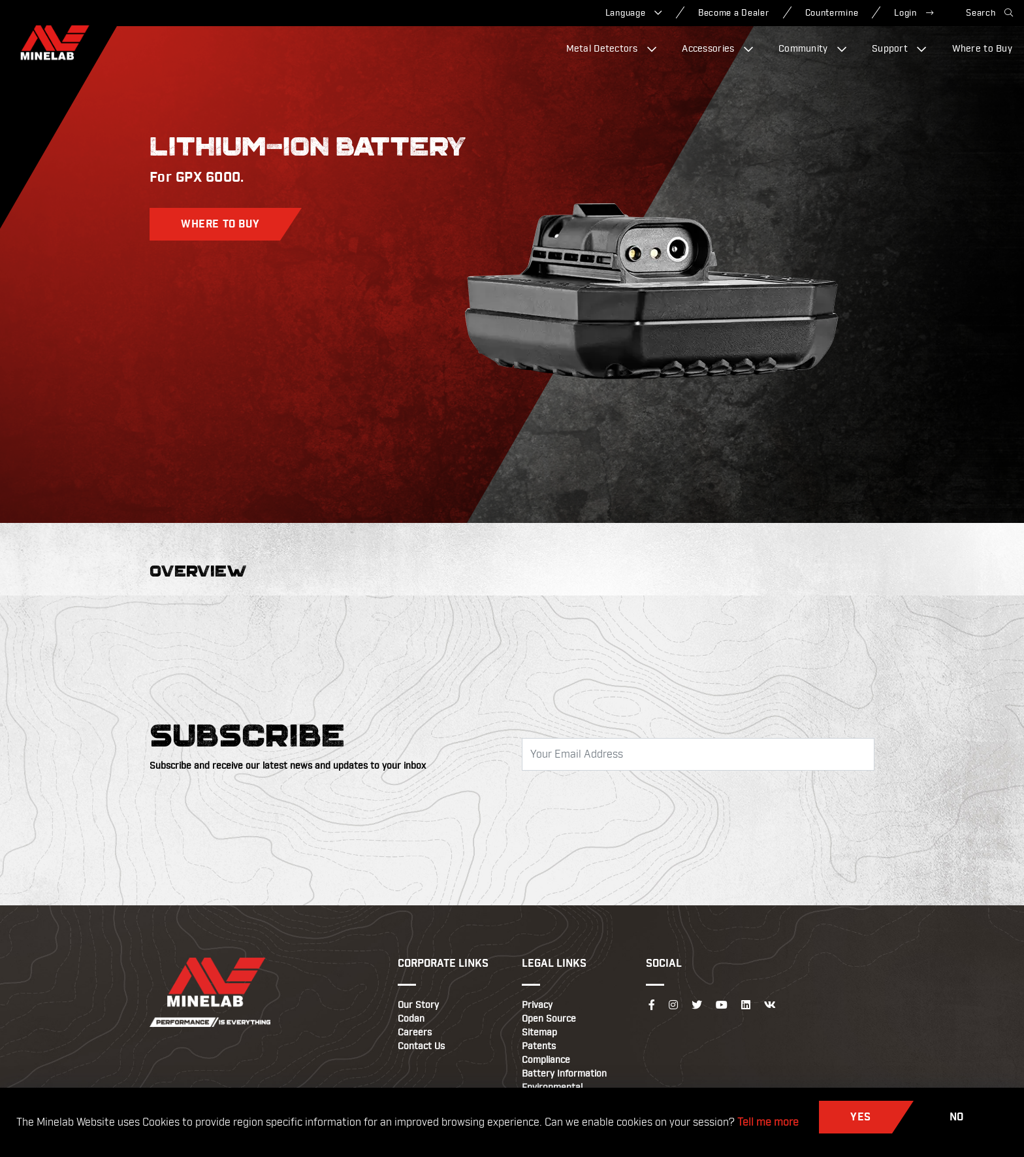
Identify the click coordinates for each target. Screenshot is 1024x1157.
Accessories (717, 49)
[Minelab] (55, 42)
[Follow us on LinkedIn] (746, 1005)
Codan (411, 1019)
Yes (860, 1117)
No (957, 1117)
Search (990, 13)
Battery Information (564, 1074)
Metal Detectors (611, 49)
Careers (415, 1033)
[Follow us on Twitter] (697, 1005)
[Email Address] (698, 754)
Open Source (549, 1019)
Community (812, 49)
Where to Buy (982, 49)
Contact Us (421, 1046)
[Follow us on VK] (769, 1005)
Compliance (546, 1060)
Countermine (832, 13)
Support (899, 49)
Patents (539, 1046)
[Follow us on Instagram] (673, 1005)
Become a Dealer (733, 13)
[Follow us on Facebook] (652, 1005)
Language (633, 13)
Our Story (418, 1005)
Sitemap (539, 1033)
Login (913, 13)
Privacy (537, 1005)
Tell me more (768, 1122)
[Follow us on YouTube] (721, 1005)
